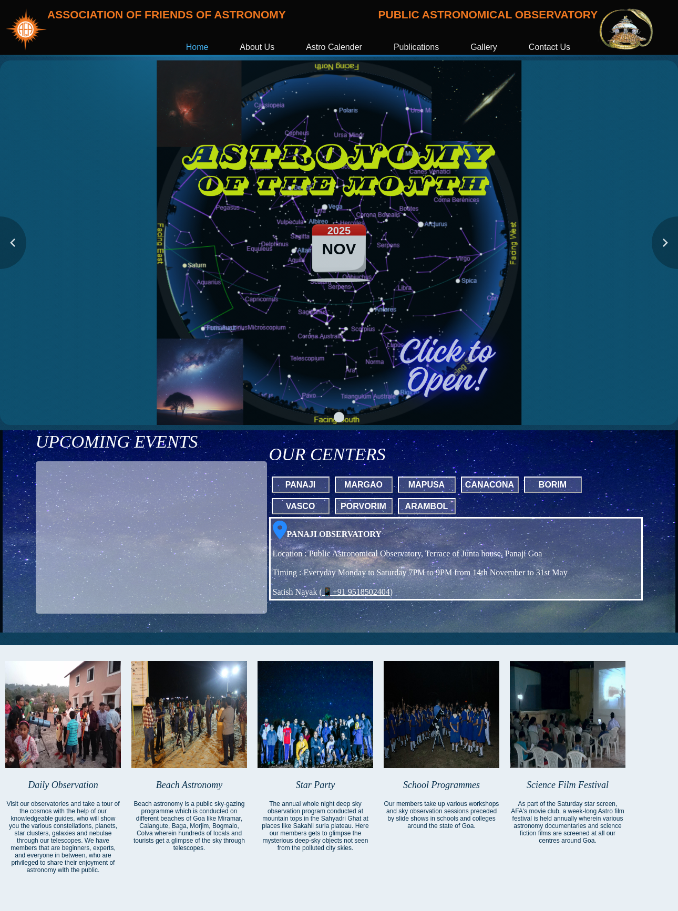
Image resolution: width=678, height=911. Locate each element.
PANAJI (300, 484)
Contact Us (549, 47)
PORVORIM (363, 506)
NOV (339, 248)
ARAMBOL (426, 506)
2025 (339, 230)
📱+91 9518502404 (356, 591)
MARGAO (363, 484)
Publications (416, 47)
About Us (257, 47)
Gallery (483, 47)
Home (197, 47)
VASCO (300, 506)
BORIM (553, 484)
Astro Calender (334, 47)
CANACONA (489, 484)
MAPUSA (426, 484)
